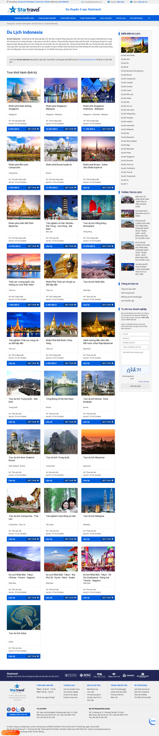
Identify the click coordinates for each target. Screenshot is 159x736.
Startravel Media (140, 695)
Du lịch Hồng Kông (128, 114)
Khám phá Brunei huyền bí (59, 164)
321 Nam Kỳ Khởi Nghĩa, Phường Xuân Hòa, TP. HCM (57, 712)
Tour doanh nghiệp (70, 692)
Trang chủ (9, 18)
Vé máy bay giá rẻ (94, 695)
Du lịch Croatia (126, 87)
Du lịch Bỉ (124, 67)
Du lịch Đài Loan (127, 94)
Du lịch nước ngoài (70, 695)
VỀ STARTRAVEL (136, 18)
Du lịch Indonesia (127, 126)
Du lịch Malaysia (127, 129)
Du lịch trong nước (70, 697)
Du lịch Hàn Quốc (127, 110)
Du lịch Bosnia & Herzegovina (132, 71)
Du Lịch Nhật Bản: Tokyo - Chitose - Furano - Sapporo (22, 576)
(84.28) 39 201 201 (52, 715)
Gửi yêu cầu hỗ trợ (94, 697)
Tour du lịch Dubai (17, 633)
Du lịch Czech (126, 90)
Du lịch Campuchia (128, 79)
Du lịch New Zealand (129, 141)
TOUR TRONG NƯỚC (88, 18)
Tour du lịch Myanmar (94, 457)
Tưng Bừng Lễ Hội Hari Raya (59, 398)
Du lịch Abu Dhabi (128, 55)
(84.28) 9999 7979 (68, 715)
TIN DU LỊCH (121, 18)
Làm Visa (90, 692)
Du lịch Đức (125, 102)
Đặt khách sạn (92, 689)
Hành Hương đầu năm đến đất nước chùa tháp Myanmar (98, 342)
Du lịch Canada (127, 83)
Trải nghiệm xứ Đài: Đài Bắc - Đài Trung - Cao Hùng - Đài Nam (60, 226)
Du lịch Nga (125, 145)
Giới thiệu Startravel (141, 689)
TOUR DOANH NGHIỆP (47, 18)
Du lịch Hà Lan (126, 106)
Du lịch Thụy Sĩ (126, 172)
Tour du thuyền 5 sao (71, 689)
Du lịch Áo (125, 63)
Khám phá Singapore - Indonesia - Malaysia (94, 107)
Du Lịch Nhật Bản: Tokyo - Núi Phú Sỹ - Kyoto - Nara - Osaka (60, 576)
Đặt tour (32, 129)
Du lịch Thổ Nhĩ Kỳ (128, 168)
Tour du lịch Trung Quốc (58, 457)
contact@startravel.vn (87, 60)
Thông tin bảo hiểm (128, 289)
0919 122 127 (142, 2)
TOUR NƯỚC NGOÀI (68, 18)
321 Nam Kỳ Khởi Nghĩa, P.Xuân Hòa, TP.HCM (34, 2)
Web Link (114, 697)
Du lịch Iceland (126, 122)
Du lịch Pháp (126, 153)
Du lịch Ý (124, 184)
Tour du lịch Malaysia (93, 516)
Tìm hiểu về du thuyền (142, 697)
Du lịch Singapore (127, 157)
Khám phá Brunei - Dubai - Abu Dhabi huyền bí (96, 166)
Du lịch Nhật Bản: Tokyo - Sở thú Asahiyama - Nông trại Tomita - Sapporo (97, 577)
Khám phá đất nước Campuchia (18, 166)
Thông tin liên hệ (117, 695)
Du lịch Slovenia (127, 161)
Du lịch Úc (125, 180)
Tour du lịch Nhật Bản (94, 281)
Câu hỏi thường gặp (118, 689)
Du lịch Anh (125, 59)
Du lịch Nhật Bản (127, 149)
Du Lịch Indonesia (24, 32)
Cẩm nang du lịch (127, 293)
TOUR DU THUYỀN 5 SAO (24, 18)
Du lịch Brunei (126, 75)
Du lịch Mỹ (125, 133)
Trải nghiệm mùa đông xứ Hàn (61, 516)
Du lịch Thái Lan (127, 165)
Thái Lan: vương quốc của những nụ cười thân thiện (21, 283)
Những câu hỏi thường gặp (131, 297)
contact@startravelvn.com (93, 2)
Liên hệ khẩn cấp (127, 301)
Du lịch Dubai (126, 98)
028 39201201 (64, 2)
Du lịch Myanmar (127, 137)
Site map (90, 700)
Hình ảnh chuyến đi (141, 692)
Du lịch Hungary (127, 118)
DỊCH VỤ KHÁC (106, 18)
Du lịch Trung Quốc (128, 176)
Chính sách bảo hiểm (119, 692)
